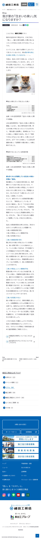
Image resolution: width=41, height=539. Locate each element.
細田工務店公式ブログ (11, 373)
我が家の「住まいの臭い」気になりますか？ (19, 17)
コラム (6, 25)
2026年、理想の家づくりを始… (9, 359)
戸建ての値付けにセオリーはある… (29, 359)
